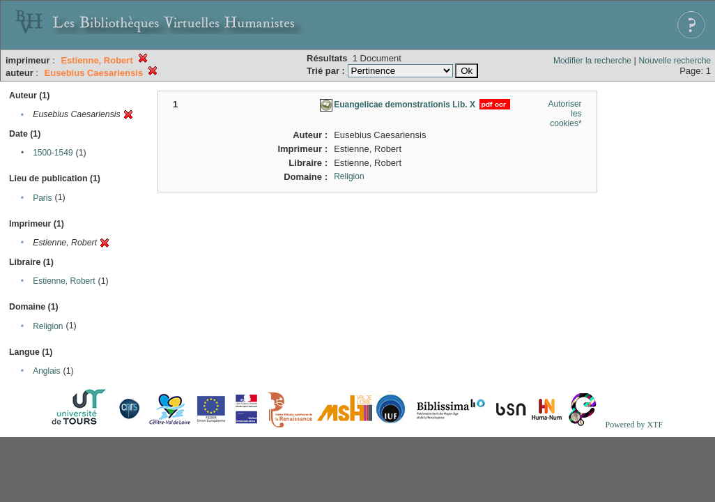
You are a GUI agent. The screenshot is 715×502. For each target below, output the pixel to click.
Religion (48, 326)
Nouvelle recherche (675, 61)
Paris (42, 198)
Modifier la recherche (592, 61)
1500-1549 (52, 153)
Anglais (46, 371)
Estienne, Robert (64, 281)
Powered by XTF (634, 424)
